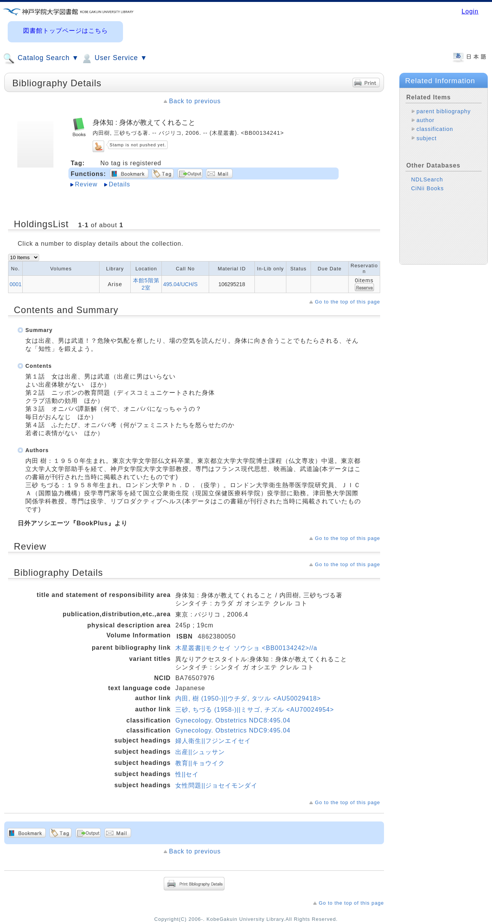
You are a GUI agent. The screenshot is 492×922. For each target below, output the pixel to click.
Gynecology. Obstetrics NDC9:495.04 (233, 730)
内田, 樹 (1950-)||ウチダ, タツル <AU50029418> (248, 698)
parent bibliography (443, 111)
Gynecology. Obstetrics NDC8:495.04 (233, 720)
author (425, 120)
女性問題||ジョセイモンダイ (216, 785)
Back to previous (195, 101)
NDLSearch (427, 179)
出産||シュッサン (200, 752)
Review (86, 184)
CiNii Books (427, 188)
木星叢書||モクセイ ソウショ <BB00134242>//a (246, 648)
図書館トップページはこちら (65, 30)
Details (119, 184)
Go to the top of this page (347, 302)
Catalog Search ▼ (41, 58)
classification (434, 129)
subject (426, 138)
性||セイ (187, 774)
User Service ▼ (114, 58)
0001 (16, 284)
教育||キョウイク (200, 763)
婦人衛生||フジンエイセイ (213, 741)
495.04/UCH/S (180, 284)
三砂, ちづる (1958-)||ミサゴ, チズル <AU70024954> (254, 709)
